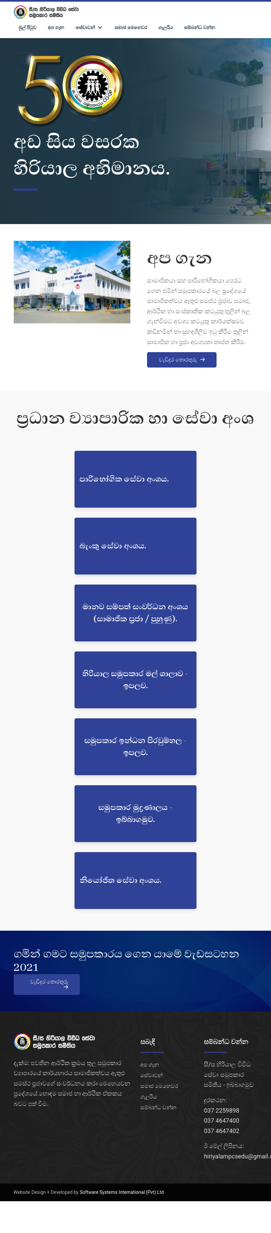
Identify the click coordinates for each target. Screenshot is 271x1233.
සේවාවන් (151, 1075)
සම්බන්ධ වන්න (199, 27)
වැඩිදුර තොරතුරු (182, 359)
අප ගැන (56, 27)
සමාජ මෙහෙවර (131, 27)
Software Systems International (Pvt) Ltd (122, 1192)
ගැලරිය (165, 27)
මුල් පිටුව (28, 27)
